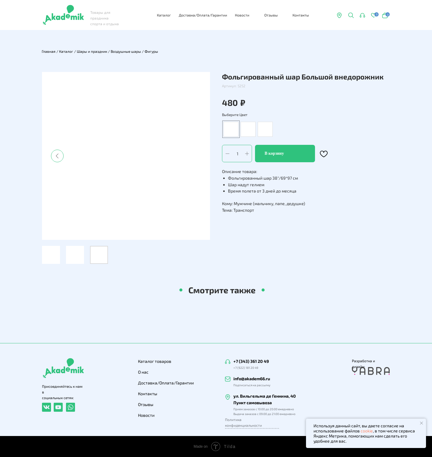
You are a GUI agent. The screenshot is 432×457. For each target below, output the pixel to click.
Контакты (300, 15)
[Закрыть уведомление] (421, 423)
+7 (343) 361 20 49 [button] (251, 361)
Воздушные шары (126, 51)
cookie (367, 430)
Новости (242, 15)
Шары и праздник (92, 51)
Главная (49, 51)
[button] (362, 15)
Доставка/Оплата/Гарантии (203, 15)
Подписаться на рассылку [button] (251, 385)
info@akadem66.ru (251, 378)
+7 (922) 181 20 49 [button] (245, 367)
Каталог (164, 15)
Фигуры (151, 51)
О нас (143, 372)
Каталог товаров (154, 361)
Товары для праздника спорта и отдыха (104, 18)
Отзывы (271, 15)
